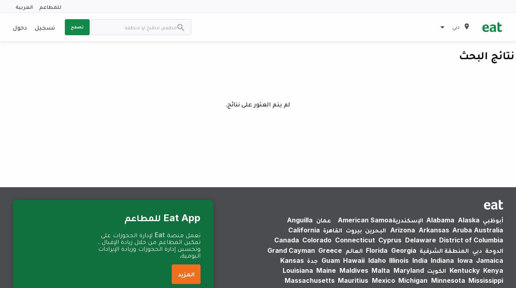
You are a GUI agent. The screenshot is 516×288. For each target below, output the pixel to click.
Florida (377, 250)
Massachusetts (310, 280)
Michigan (413, 280)
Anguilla (300, 220)
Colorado (316, 240)
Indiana (442, 260)
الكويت (436, 270)
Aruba (462, 230)
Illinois (399, 260)
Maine (326, 270)
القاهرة (332, 230)
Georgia (403, 250)
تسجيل (45, 27)
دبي (477, 250)
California (304, 230)
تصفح (77, 27)
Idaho (377, 260)
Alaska (469, 220)
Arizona (402, 230)
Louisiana (298, 270)
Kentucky (465, 270)
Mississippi (485, 280)
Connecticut (355, 240)
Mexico (383, 280)
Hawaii (354, 260)
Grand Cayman (291, 250)
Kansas (292, 260)
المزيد (186, 274)
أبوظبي (493, 220)
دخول (20, 27)
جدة (312, 260)
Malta (380, 270)
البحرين (375, 230)
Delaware (420, 240)
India (420, 260)
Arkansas (434, 230)
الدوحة (494, 250)
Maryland (409, 270)
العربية (24, 6)
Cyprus (390, 240)
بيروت (354, 230)
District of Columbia (471, 240)
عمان (323, 220)
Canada (286, 240)
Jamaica (489, 260)
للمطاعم (50, 6)
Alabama (440, 220)
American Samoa (365, 220)
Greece (330, 250)
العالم (354, 250)
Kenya (493, 270)
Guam (330, 260)
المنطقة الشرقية (444, 250)
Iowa (465, 260)
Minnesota (448, 280)
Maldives (353, 270)
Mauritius (353, 280)
